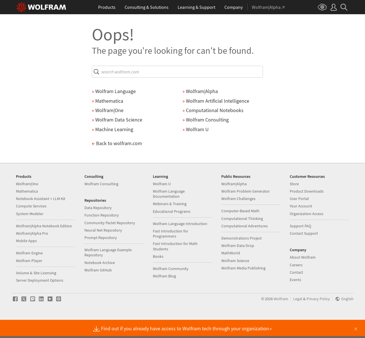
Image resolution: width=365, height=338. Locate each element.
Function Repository (101, 233)
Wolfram (281, 317)
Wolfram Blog (164, 294)
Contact (296, 290)
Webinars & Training (169, 221)
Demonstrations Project (241, 256)
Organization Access (306, 231)
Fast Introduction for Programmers (170, 252)
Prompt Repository (100, 255)
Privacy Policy (318, 317)
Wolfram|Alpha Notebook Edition (44, 244)
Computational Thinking (242, 236)
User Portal (299, 216)
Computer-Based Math (240, 229)
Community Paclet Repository (109, 241)
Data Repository (98, 225)
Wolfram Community (170, 286)
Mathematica (27, 209)
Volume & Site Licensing (36, 291)
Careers (296, 283)
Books (158, 274)
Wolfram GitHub (98, 288)
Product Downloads (307, 209)
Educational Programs (171, 229)
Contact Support (304, 251)
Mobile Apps (26, 258)
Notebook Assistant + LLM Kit (40, 216)
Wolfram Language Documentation (169, 212)
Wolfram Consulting (101, 202)
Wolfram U (162, 202)
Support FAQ (300, 244)
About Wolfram (303, 275)
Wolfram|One (27, 202)
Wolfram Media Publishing (243, 286)
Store (294, 202)
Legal (297, 317)
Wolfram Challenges (238, 216)
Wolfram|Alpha (234, 202)
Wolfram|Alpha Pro (32, 251)
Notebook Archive (99, 280)
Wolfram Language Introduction (180, 241)
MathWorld (230, 271)
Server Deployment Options (39, 298)
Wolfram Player (29, 278)
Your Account (301, 224)
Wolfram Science (235, 278)
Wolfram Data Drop (237, 263)
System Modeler (29, 231)
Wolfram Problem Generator (245, 209)
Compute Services (31, 224)
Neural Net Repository (103, 248)
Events (295, 297)
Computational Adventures (244, 244)
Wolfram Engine (29, 271)
